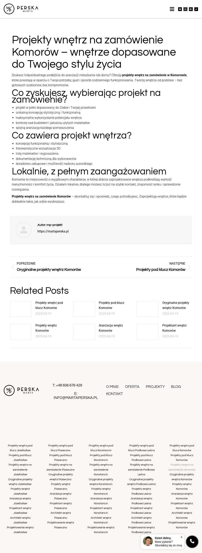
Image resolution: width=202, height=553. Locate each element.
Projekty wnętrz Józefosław (20, 483)
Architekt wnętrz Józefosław (20, 507)
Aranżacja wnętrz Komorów (111, 331)
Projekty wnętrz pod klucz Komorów (49, 308)
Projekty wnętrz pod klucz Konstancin (101, 450)
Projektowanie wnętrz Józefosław (20, 515)
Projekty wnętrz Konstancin (100, 483)
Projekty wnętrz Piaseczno (60, 483)
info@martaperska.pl (76, 401)
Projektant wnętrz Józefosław (20, 499)
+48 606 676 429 (69, 389)
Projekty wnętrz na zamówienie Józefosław (20, 466)
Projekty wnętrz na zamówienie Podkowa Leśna (141, 468)
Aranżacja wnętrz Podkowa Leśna (141, 495)
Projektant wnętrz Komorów (174, 331)
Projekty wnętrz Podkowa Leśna (141, 487)
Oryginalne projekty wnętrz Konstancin (101, 475)
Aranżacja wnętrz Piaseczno (61, 491)
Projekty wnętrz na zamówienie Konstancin (101, 466)
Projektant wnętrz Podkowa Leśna (141, 503)
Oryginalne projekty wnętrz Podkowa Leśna (141, 479)
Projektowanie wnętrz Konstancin (101, 515)
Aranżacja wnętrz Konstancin (101, 491)
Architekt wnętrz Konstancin (101, 507)
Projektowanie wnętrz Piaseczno (61, 515)
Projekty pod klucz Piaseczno (60, 459)
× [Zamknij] (181, 536)
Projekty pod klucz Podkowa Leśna (141, 459)
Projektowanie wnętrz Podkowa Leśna (141, 519)
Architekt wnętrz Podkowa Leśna (141, 511)
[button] (172, 11)
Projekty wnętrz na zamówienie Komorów (181, 466)
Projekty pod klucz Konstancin (101, 459)
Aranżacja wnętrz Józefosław (20, 491)
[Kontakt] (192, 542)
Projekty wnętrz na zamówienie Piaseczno (61, 466)
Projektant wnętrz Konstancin (101, 499)
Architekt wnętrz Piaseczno (60, 507)
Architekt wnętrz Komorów (182, 503)
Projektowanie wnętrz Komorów (182, 511)
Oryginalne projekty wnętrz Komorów (175, 308)
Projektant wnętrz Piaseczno (60, 499)
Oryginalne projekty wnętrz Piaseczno (61, 475)
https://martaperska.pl (53, 235)
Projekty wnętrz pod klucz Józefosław (20, 450)
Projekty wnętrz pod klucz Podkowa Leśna (141, 450)
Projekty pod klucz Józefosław (20, 459)
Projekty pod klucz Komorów (111, 308)
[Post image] (21, 313)
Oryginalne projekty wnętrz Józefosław (20, 475)
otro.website (137, 549)
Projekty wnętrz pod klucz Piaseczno (61, 450)
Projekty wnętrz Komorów (46, 331)
